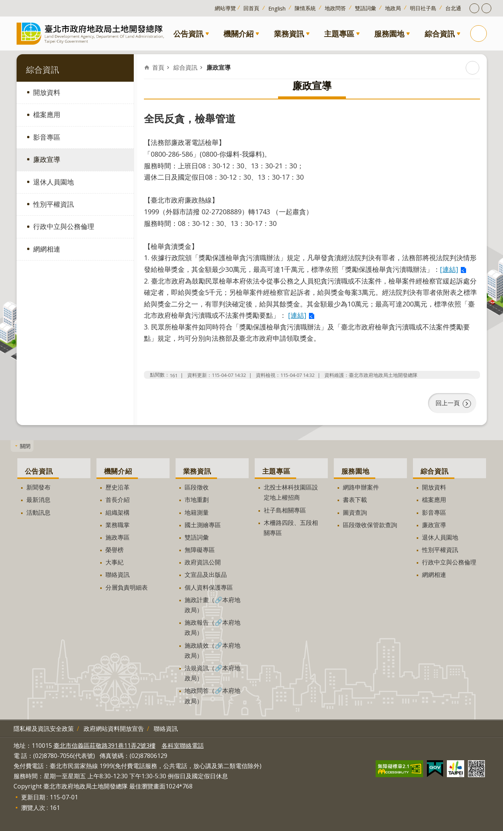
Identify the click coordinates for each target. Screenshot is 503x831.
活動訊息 (38, 512)
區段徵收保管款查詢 (370, 525)
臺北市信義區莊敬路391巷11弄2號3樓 (105, 745)
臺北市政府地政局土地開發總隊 (92, 33)
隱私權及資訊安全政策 (44, 728)
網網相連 (46, 248)
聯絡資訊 (117, 574)
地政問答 (335, 8)
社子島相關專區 (285, 510)
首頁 (158, 67)
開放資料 (46, 92)
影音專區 (46, 137)
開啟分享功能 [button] (486, 8)
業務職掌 (117, 525)
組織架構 (117, 512)
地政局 (393, 8)
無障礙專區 (200, 550)
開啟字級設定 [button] (474, 8)
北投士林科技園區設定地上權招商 (291, 492)
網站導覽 (225, 8)
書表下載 (355, 500)
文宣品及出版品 (206, 574)
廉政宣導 (46, 159)
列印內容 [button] (472, 68)
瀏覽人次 (33, 808)
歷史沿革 (117, 487)
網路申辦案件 (361, 487)
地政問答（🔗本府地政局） (212, 695)
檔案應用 (46, 114)
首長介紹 (117, 500)
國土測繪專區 (203, 525)
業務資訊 (289, 33)
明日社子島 (423, 8)
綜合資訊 (440, 33)
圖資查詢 (355, 512)
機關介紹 (238, 33)
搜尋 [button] (478, 33)
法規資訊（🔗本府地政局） (212, 673)
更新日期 (33, 797)
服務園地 (389, 33)
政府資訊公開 (203, 562)
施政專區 (117, 537)
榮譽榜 (114, 550)
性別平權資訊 (53, 204)
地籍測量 (197, 512)
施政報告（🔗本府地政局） (212, 627)
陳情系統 (305, 8)
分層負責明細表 (126, 587)
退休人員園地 (53, 181)
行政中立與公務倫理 (63, 226)
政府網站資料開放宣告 (114, 728)
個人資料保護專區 (209, 587)
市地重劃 (197, 500)
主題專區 (339, 33)
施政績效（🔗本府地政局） (212, 650)
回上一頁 (448, 403)
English (277, 8)
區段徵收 (197, 487)
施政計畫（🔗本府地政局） (212, 605)
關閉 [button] (25, 446)
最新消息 (38, 500)
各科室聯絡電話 (183, 745)
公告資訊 (188, 33)
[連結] (449, 269)
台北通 (453, 8)
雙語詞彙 (365, 8)
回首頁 (251, 8)
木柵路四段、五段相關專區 (291, 527)
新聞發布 (38, 487)
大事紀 (114, 562)
